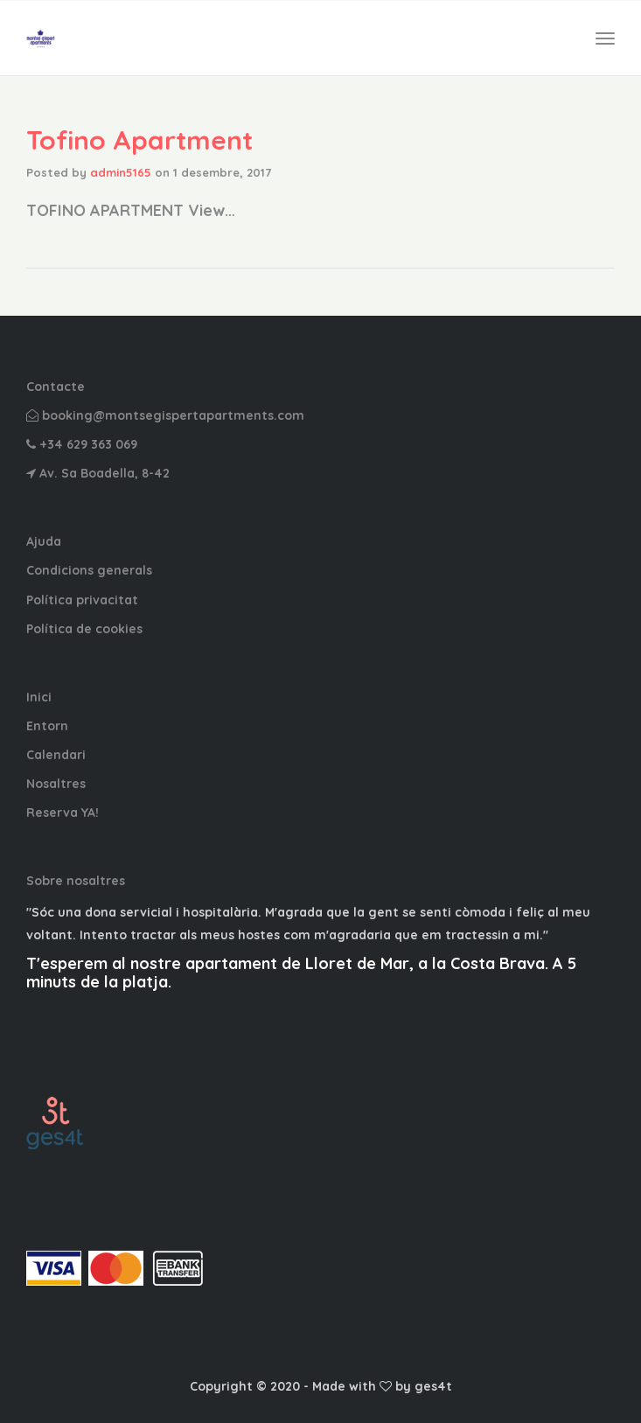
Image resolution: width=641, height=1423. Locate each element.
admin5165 (120, 172)
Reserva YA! (62, 812)
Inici (39, 697)
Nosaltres (56, 784)
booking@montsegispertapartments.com (165, 415)
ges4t (433, 1386)
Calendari (56, 755)
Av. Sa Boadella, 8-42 (98, 473)
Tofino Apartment (139, 140)
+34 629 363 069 (81, 444)
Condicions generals (89, 570)
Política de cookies (84, 629)
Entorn (47, 726)
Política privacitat (82, 600)
